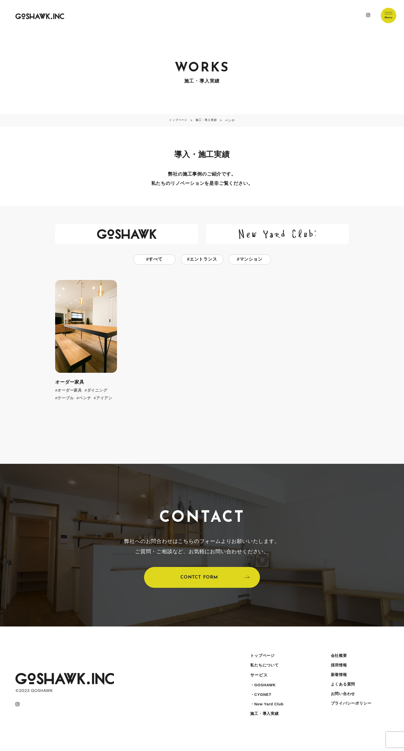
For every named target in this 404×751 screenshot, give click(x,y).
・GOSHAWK (262, 690)
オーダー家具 (71, 391)
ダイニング (99, 391)
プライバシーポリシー (351, 711)
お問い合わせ (342, 700)
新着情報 (338, 680)
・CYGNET (260, 700)
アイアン (106, 398)
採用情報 (338, 669)
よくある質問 (342, 690)
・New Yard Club (267, 711)
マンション (251, 259)
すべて (155, 259)
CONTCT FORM (199, 579)
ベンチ (86, 398)
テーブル (66, 398)
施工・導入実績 (264, 721)
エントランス (203, 259)
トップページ (262, 659)
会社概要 (338, 659)
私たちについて (264, 669)
